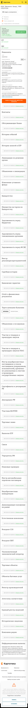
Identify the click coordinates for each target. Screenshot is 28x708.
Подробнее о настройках (14, 695)
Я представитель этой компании (10, 23)
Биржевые (6, 311)
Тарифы (10, 673)
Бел (25, 59)
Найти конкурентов (7, 96)
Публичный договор (19, 670)
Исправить (5, 17)
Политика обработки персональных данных (14, 677)
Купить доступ (21, 32)
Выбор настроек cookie (14, 679)
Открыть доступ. (20, 106)
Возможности (4, 668)
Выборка (5, 19)
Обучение (16, 668)
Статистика (4, 670)
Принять (14, 699)
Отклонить (14, 703)
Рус (22, 59)
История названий (7, 68)
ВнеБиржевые (14, 311)
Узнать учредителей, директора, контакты (14, 101)
